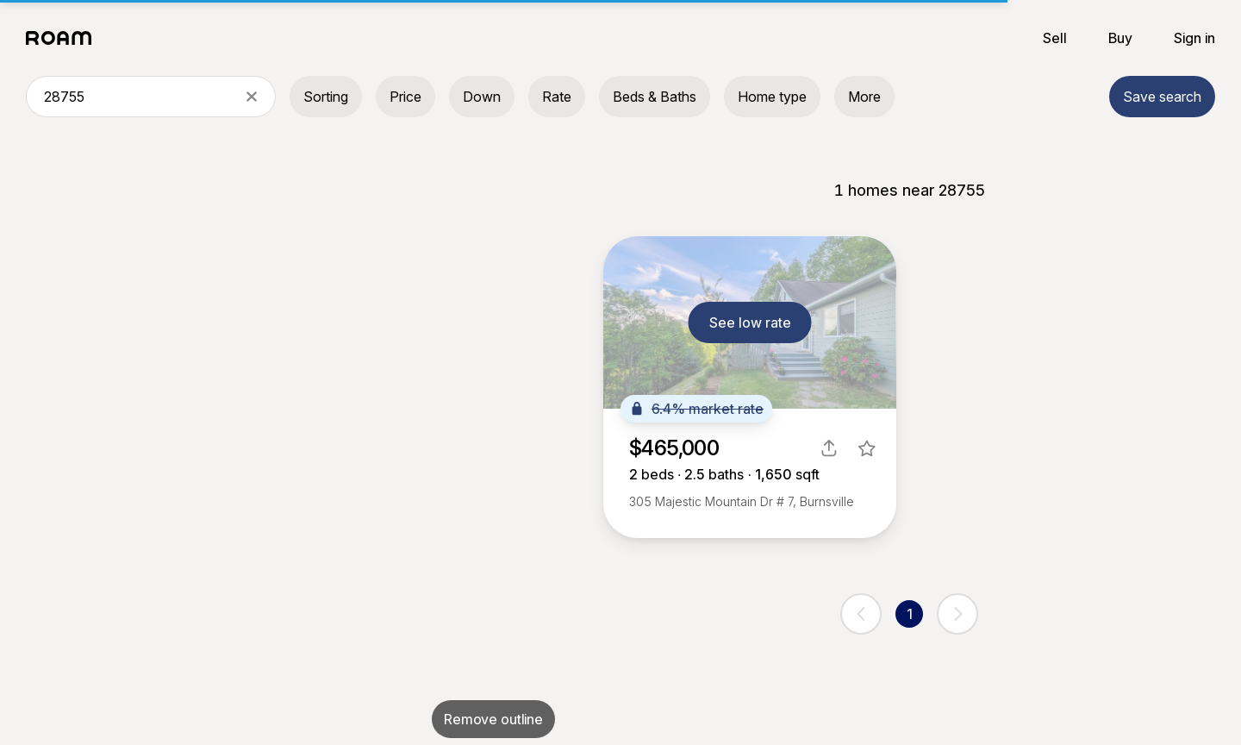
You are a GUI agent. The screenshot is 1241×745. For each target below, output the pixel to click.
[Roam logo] (64, 38)
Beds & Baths (654, 96)
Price (405, 96)
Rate (556, 96)
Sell (1055, 38)
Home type (772, 96)
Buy (1120, 38)
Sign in (1194, 38)
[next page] (957, 614)
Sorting (325, 96)
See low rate (750, 322)
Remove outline (493, 719)
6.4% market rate (696, 408)
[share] (829, 448)
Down (482, 96)
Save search (1162, 96)
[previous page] (861, 614)
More (864, 96)
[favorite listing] (867, 448)
